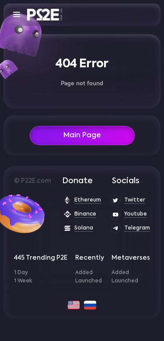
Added (84, 272)
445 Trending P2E (40, 258)
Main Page (82, 135)
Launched (88, 281)
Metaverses (131, 258)
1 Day (21, 272)
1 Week (23, 281)
